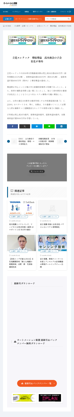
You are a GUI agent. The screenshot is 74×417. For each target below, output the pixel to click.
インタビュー (16, 12)
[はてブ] (37, 126)
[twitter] (24, 126)
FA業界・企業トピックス (24, 26)
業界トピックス (37, 12)
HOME (5, 12)
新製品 (27, 12)
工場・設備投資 (51, 12)
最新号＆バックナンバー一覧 (38, 383)
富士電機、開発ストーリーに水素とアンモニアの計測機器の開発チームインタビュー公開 (51, 262)
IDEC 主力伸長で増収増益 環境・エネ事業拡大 (26, 141)
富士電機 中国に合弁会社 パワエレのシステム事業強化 (52, 225)
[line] (49, 126)
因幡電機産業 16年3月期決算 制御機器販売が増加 (47, 141)
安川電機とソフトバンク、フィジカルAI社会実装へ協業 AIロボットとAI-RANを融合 (21, 227)
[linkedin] (61, 126)
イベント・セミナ (65, 12)
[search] (69, 19)
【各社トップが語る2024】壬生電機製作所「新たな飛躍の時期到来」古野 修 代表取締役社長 (21, 262)
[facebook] (12, 126)
